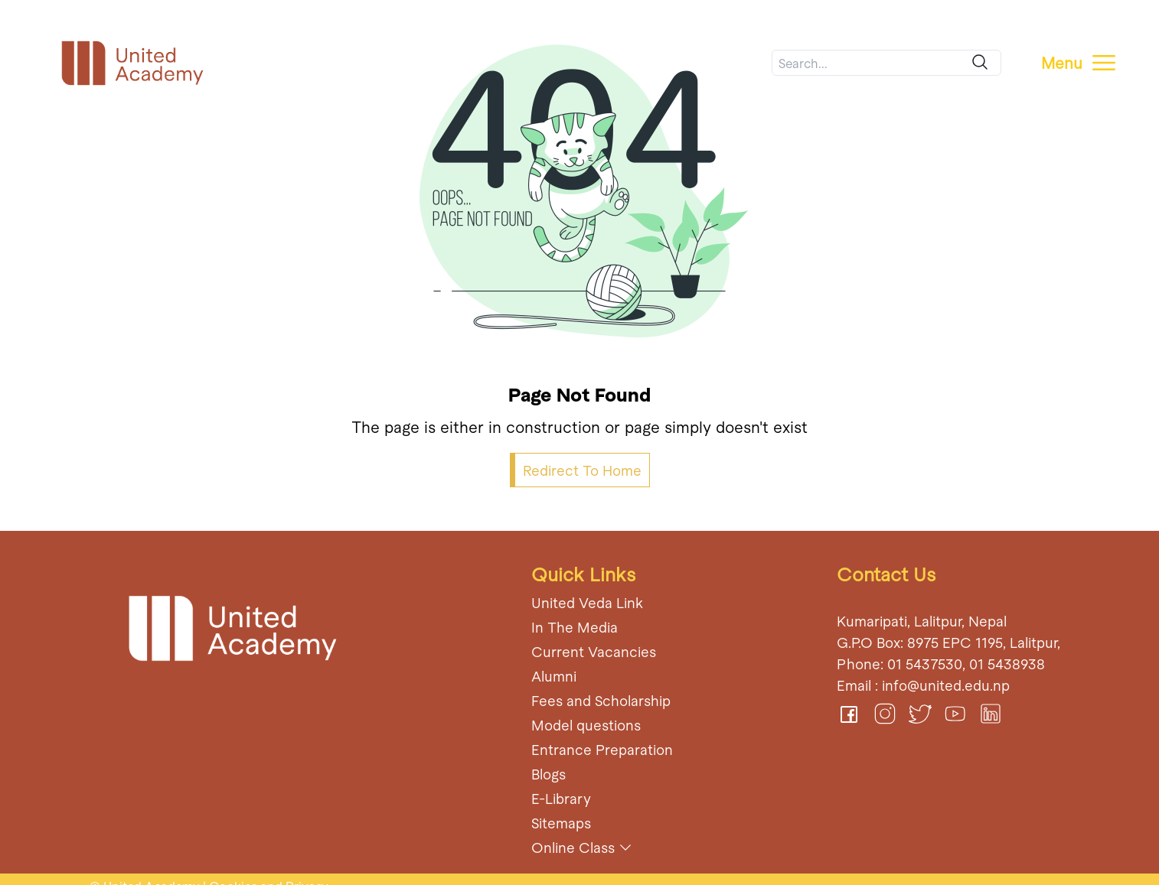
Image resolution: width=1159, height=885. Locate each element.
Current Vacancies (593, 651)
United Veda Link (587, 602)
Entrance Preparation (602, 749)
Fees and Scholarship (601, 700)
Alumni (553, 675)
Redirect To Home (582, 470)
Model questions (586, 724)
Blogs (548, 773)
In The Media (574, 626)
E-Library (561, 798)
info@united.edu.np (946, 685)
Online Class (573, 847)
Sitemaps (561, 822)
